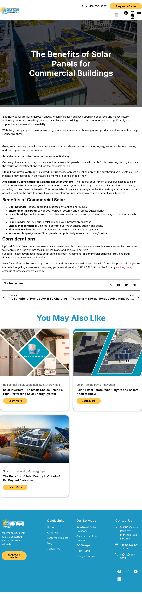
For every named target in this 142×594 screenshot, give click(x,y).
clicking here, (124, 267)
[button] (116, 14)
